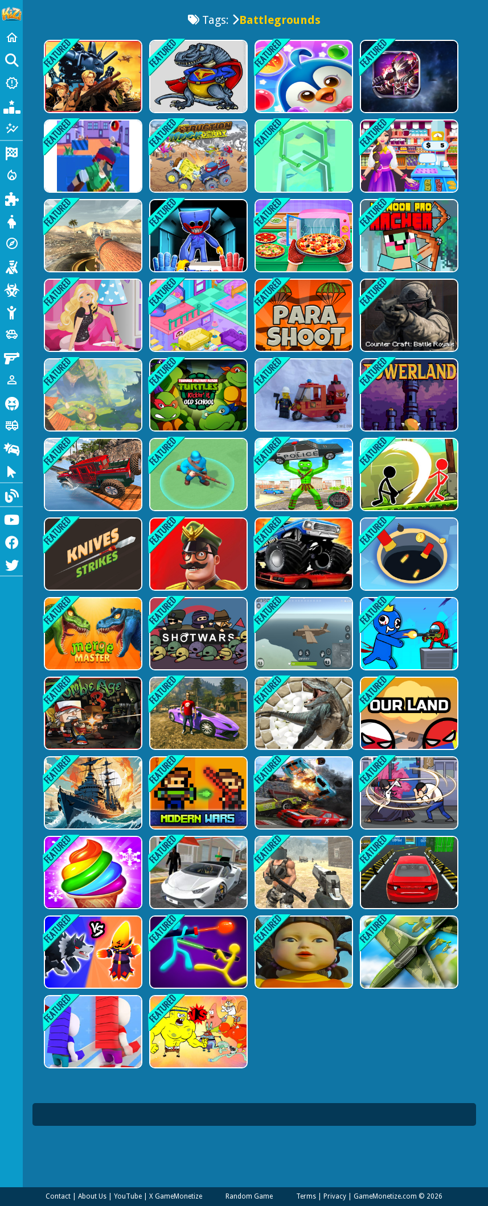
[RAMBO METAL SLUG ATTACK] (92, 76)
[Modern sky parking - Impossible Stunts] (408, 884)
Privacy (334, 1196)
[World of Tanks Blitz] (92, 238)
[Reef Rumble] (197, 1046)
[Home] (11, 37)
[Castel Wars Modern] (197, 803)
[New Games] (11, 83)
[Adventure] (11, 243)
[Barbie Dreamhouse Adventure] (92, 318)
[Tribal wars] (303, 722)
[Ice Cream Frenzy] (92, 884)
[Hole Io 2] (408, 561)
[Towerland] (408, 399)
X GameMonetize (175, 1196)
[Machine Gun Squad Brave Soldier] (92, 157)
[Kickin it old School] (197, 399)
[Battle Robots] (408, 76)
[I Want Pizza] (303, 238)
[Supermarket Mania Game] (408, 157)
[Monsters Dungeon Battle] (92, 399)
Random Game (249, 1196)
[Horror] (11, 402)
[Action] (11, 175)
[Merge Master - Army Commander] (197, 561)
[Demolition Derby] (303, 803)
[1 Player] (11, 379)
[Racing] (11, 152)
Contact (58, 1196)
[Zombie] (11, 288)
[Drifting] (11, 448)
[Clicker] (11, 470)
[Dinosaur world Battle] (197, 76)
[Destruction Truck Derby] (197, 157)
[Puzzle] (11, 198)
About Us (92, 1196)
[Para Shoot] (303, 318)
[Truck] (11, 425)
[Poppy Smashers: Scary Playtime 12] (197, 238)
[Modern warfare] (197, 480)
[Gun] (11, 357)
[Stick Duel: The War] (197, 965)
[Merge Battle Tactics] (92, 965)
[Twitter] (11, 564)
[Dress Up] (11, 220)
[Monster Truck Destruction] (303, 561)
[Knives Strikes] (92, 561)
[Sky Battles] (408, 965)
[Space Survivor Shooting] (408, 641)
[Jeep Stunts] (92, 480)
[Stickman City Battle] (303, 480)
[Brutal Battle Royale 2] (303, 884)
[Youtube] (11, 518)
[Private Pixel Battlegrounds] (303, 641)
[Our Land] (408, 722)
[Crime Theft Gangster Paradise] (197, 722)
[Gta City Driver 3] (197, 884)
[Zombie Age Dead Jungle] (92, 722)
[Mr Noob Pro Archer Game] (408, 238)
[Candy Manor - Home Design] (197, 318)
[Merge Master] (92, 641)
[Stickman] (11, 311)
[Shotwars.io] (197, 641)
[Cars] (11, 334)
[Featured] (11, 128)
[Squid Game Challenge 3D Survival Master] (303, 965)
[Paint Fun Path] (303, 157)
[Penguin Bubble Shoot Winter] (303, 76)
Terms (306, 1196)
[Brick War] (92, 1046)
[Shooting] (11, 266)
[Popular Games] (11, 105)
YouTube (128, 1196)
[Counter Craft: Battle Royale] (408, 318)
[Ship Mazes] (92, 803)
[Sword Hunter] (408, 803)
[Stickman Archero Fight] (408, 480)
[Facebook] (11, 541)
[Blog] (11, 494)
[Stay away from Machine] (303, 399)
